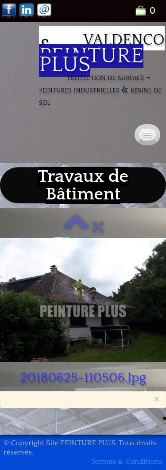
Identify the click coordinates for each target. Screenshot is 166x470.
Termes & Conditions (126, 462)
